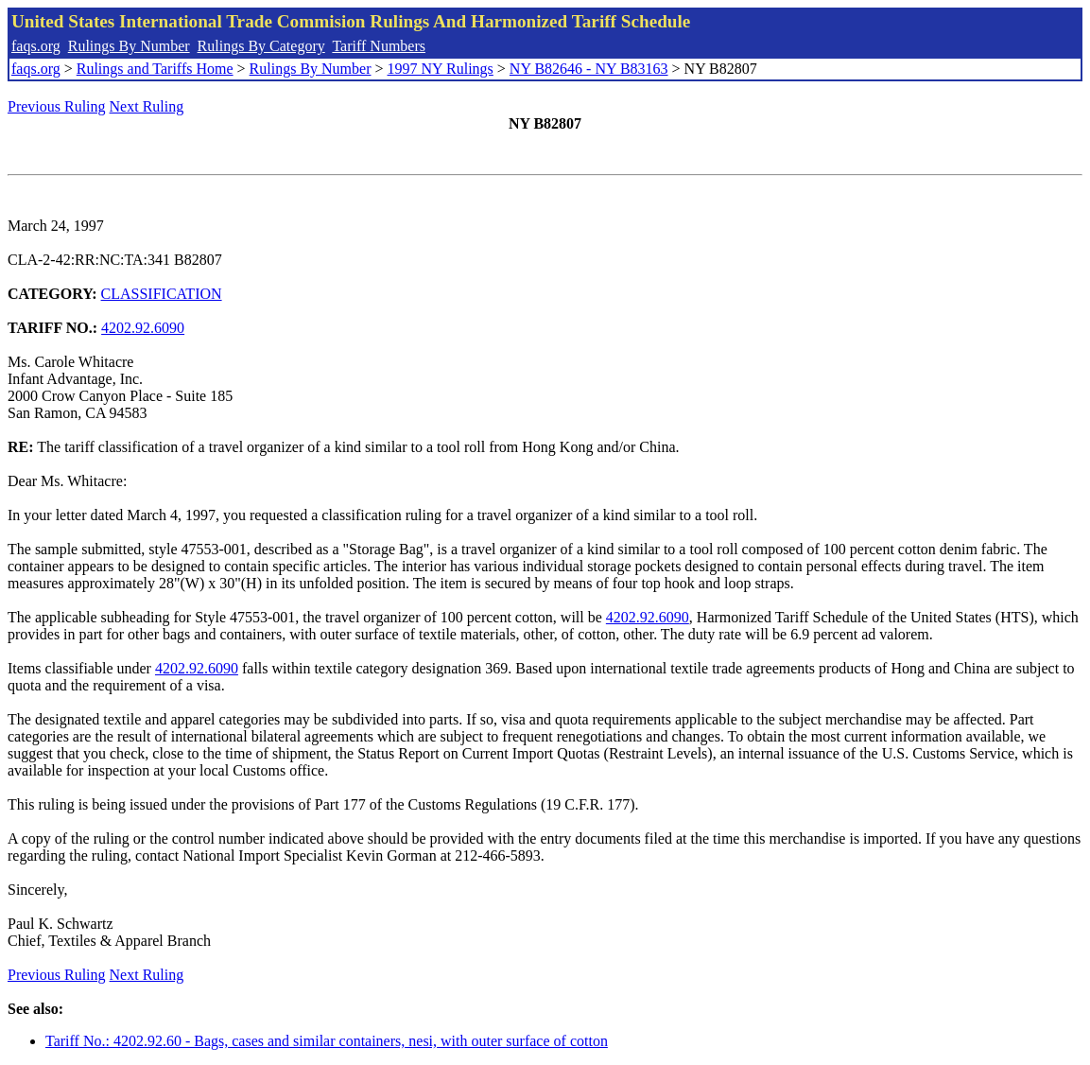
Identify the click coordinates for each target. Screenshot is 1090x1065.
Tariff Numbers (378, 46)
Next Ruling (147, 106)
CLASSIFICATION (161, 294)
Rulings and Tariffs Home (155, 69)
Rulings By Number (129, 46)
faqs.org (36, 46)
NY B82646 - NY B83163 (589, 69)
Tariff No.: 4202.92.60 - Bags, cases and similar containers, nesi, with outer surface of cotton (326, 1041)
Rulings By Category (261, 46)
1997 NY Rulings (440, 69)
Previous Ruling (57, 106)
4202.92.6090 (142, 328)
